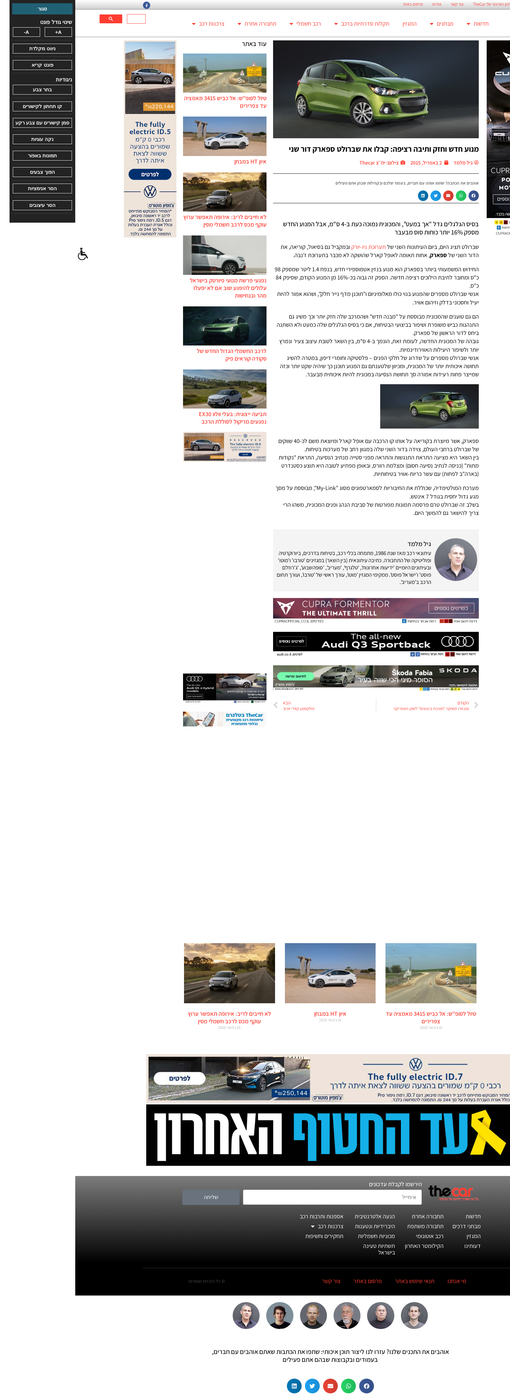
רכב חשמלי (230, 23)
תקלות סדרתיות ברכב (286, 23)
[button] (398, 195)
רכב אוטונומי (354, 1236)
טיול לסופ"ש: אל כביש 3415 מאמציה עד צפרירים (356, 1017)
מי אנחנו (381, 1281)
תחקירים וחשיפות (249, 1236)
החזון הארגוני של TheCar (418, 4)
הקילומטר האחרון (349, 1246)
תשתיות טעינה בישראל (304, 1249)
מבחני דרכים (391, 1226)
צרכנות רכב (133, 23)
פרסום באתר (337, 4)
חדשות (402, 23)
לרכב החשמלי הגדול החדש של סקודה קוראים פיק (156, 354)
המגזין (334, 23)
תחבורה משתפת (350, 1226)
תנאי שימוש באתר (339, 1281)
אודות (361, 4)
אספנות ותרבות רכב (246, 1216)
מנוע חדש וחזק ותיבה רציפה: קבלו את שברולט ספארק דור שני (309, 149)
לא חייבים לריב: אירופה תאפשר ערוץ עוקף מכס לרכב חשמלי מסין (149, 220)
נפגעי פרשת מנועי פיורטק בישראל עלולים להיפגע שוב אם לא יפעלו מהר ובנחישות (153, 288)
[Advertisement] (149, 568)
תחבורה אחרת (181, 23)
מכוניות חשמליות (301, 1236)
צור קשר (381, 4)
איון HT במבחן (175, 161)
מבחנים (366, 23)
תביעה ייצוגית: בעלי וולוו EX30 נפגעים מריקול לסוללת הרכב (157, 417)
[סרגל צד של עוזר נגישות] (8, 254)
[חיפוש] (61, 19)
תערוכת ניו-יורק (293, 247)
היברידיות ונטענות (300, 1226)
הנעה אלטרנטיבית (299, 1216)
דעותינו (397, 1246)
